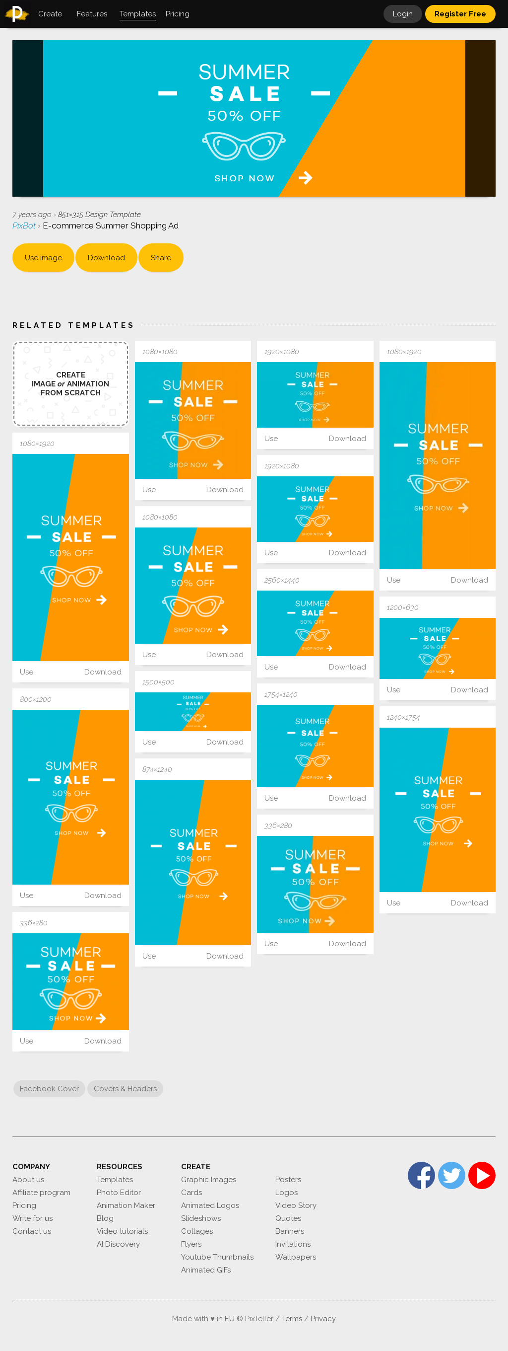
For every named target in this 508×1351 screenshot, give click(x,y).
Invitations (293, 1244)
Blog (105, 1218)
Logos (286, 1192)
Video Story (296, 1205)
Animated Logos (210, 1205)
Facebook (421, 1175)
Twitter (451, 1175)
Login (403, 13)
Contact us (31, 1231)
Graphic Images (208, 1179)
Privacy (323, 1318)
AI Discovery (118, 1244)
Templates (115, 1179)
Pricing (24, 1205)
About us (28, 1179)
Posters (288, 1179)
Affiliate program (41, 1192)
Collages (197, 1231)
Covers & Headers (125, 1088)
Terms (292, 1318)
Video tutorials (122, 1231)
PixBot (25, 225)
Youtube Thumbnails (217, 1257)
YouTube (482, 1175)
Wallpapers (295, 1257)
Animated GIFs (206, 1270)
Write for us (32, 1218)
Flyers (191, 1244)
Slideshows (201, 1218)
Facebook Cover (49, 1088)
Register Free (460, 13)
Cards (191, 1192)
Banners (289, 1231)
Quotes (288, 1218)
